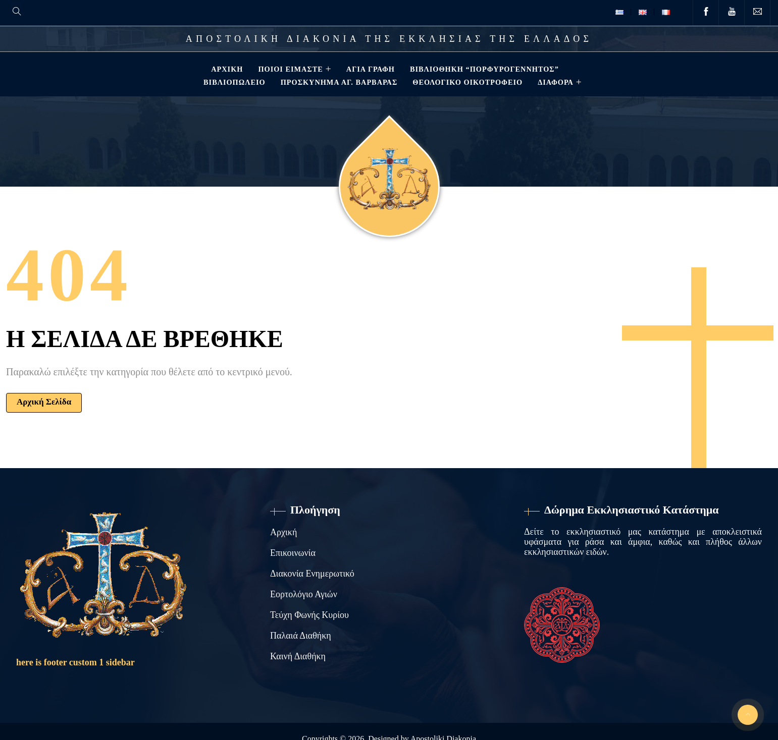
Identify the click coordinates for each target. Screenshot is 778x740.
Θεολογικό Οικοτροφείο (466, 82)
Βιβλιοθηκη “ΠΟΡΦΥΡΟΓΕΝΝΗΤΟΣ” (483, 69)
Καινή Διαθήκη (298, 656)
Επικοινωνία (293, 553)
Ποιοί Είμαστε (289, 69)
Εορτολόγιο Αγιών (303, 594)
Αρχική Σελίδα (44, 402)
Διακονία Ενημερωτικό (312, 573)
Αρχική (226, 69)
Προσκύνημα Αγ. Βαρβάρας (338, 82)
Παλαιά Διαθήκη (300, 636)
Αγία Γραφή (369, 69)
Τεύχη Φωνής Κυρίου (309, 615)
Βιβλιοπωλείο (233, 82)
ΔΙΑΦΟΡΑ (555, 82)
